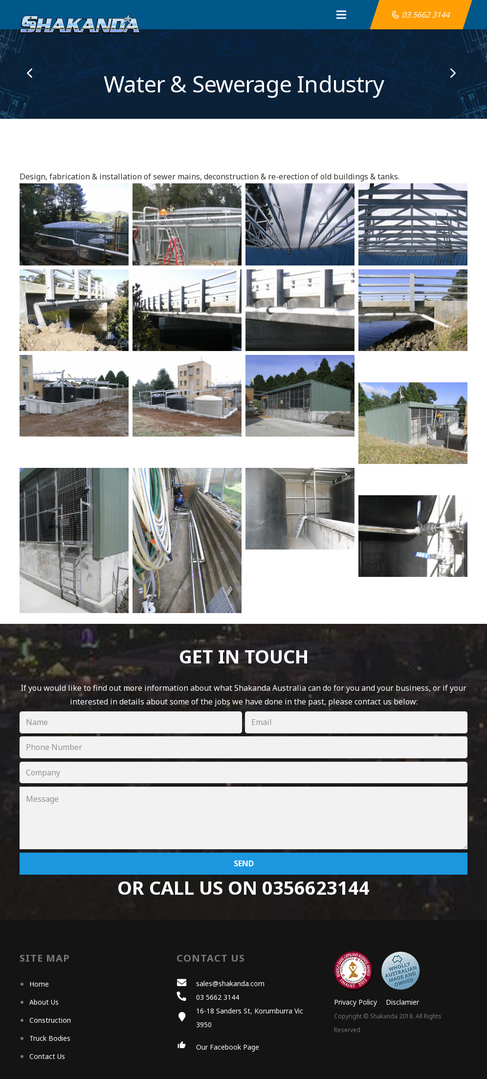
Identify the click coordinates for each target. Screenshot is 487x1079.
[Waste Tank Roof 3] (299, 224)
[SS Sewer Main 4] (412, 310)
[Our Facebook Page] (186, 1047)
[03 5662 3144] (186, 997)
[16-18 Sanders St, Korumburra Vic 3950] (186, 1018)
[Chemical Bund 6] (187, 540)
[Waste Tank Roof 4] (74, 224)
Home (39, 984)
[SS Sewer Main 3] (299, 310)
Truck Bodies (49, 1038)
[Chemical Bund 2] (187, 396)
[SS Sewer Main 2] (187, 310)
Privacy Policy (355, 1002)
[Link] (80, 23)
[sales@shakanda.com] (186, 984)
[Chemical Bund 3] (299, 396)
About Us (44, 1002)
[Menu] (313, 14)
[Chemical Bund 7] (412, 536)
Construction (50, 1020)
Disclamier (402, 1002)
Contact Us (47, 1056)
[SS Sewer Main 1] (74, 310)
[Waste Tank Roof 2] (412, 224)
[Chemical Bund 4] (74, 540)
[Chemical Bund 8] (412, 423)
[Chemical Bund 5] (299, 509)
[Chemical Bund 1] (74, 396)
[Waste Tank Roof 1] (187, 224)
